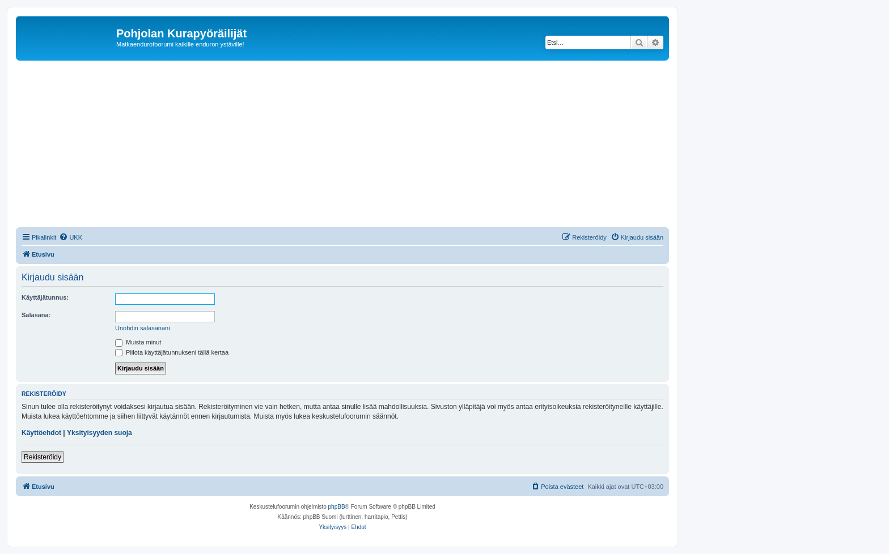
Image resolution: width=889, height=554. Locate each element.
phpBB (336, 507)
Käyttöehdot (41, 433)
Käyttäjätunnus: (45, 297)
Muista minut (138, 342)
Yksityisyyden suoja (99, 433)
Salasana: (36, 315)
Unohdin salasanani (142, 328)
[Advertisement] (356, 145)
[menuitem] (70, 237)
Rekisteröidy (42, 457)
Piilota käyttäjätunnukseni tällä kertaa (171, 352)
